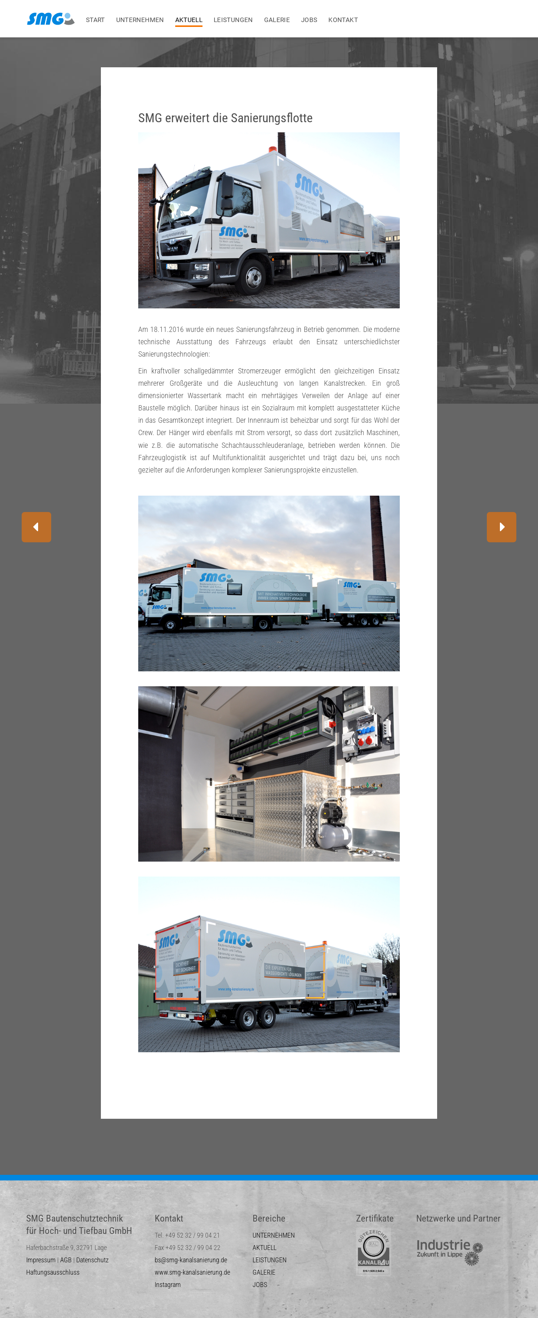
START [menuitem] (95, 20)
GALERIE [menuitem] (277, 20)
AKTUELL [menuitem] (188, 20)
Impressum (41, 1260)
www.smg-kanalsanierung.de (192, 1272)
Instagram (168, 1284)
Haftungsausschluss (53, 1272)
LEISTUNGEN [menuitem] (233, 20)
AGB (66, 1260)
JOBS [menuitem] (309, 20)
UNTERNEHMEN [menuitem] (140, 20)
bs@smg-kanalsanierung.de (191, 1260)
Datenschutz (92, 1260)
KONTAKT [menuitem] (343, 20)
